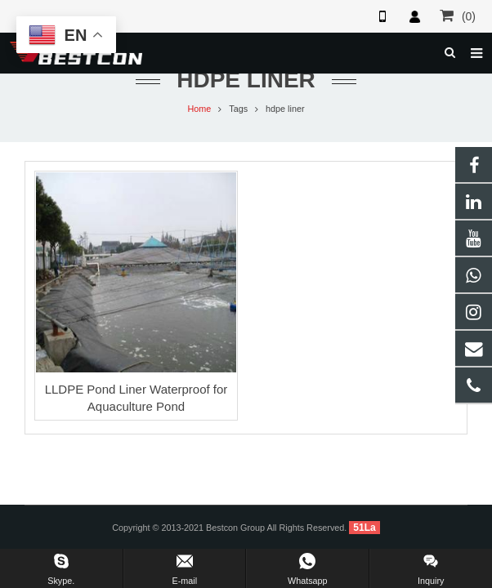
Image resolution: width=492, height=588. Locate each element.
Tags (238, 109)
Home (199, 109)
